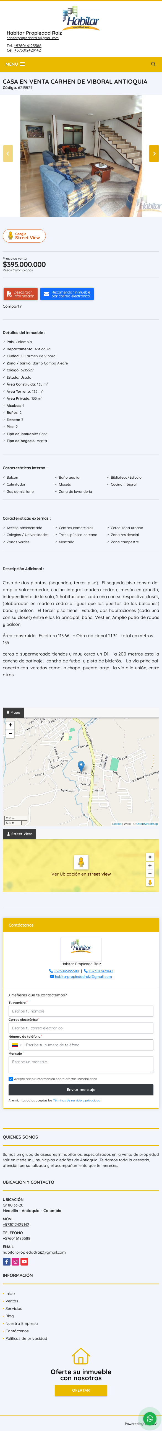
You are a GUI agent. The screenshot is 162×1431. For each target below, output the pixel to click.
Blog (10, 1315)
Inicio (10, 1293)
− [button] (10, 734)
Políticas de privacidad (26, 1338)
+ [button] (10, 725)
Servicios (14, 1308)
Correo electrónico (24, 1019)
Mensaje (16, 1053)
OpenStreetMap (147, 823)
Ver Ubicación (66, 874)
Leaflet (116, 823)
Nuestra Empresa (22, 1323)
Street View (25, 235)
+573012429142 (27, 50)
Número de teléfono (25, 1036)
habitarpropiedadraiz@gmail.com (33, 38)
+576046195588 (27, 45)
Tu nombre (18, 1002)
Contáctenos (17, 1330)
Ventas (12, 1301)
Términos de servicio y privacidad (76, 1100)
